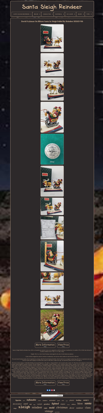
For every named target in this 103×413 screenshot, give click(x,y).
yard (26, 403)
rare (45, 408)
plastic (72, 400)
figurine (18, 400)
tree (63, 400)
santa (88, 403)
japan (58, 400)
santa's (86, 400)
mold (51, 407)
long (34, 404)
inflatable (31, 400)
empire (63, 404)
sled (31, 404)
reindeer (37, 407)
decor (72, 408)
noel (24, 400)
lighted (55, 403)
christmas (62, 407)
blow (80, 403)
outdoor (79, 408)
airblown (74, 404)
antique (68, 404)
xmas (39, 400)
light (67, 400)
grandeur (47, 404)
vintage (49, 411)
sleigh (24, 407)
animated (52, 400)
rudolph (39, 404)
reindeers (45, 400)
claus (88, 407)
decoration (17, 404)
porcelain (57, 412)
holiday (78, 400)
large (15, 408)
